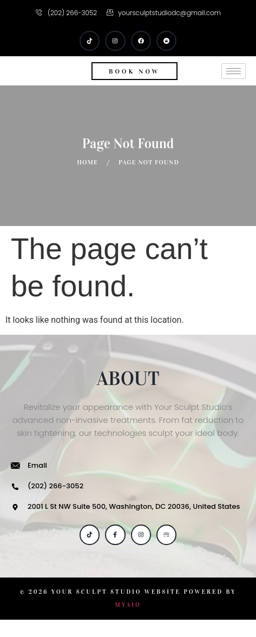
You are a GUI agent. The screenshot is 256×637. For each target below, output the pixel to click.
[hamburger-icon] (233, 80)
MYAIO (128, 622)
